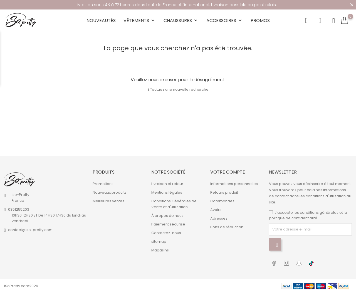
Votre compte (227, 172)
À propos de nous (167, 215)
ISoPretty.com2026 (21, 286)
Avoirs (215, 209)
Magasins (160, 250)
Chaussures (181, 20)
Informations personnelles (234, 183)
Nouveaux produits (110, 192)
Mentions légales (166, 192)
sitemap (158, 241)
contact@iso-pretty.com (30, 229)
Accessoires (224, 20)
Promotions (103, 183)
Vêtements (139, 20)
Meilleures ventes (108, 201)
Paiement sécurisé (168, 224)
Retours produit (224, 192)
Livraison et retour (167, 183)
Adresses (219, 218)
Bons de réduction (226, 227)
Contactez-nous (166, 233)
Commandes (222, 201)
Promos (260, 20)
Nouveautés (101, 20)
